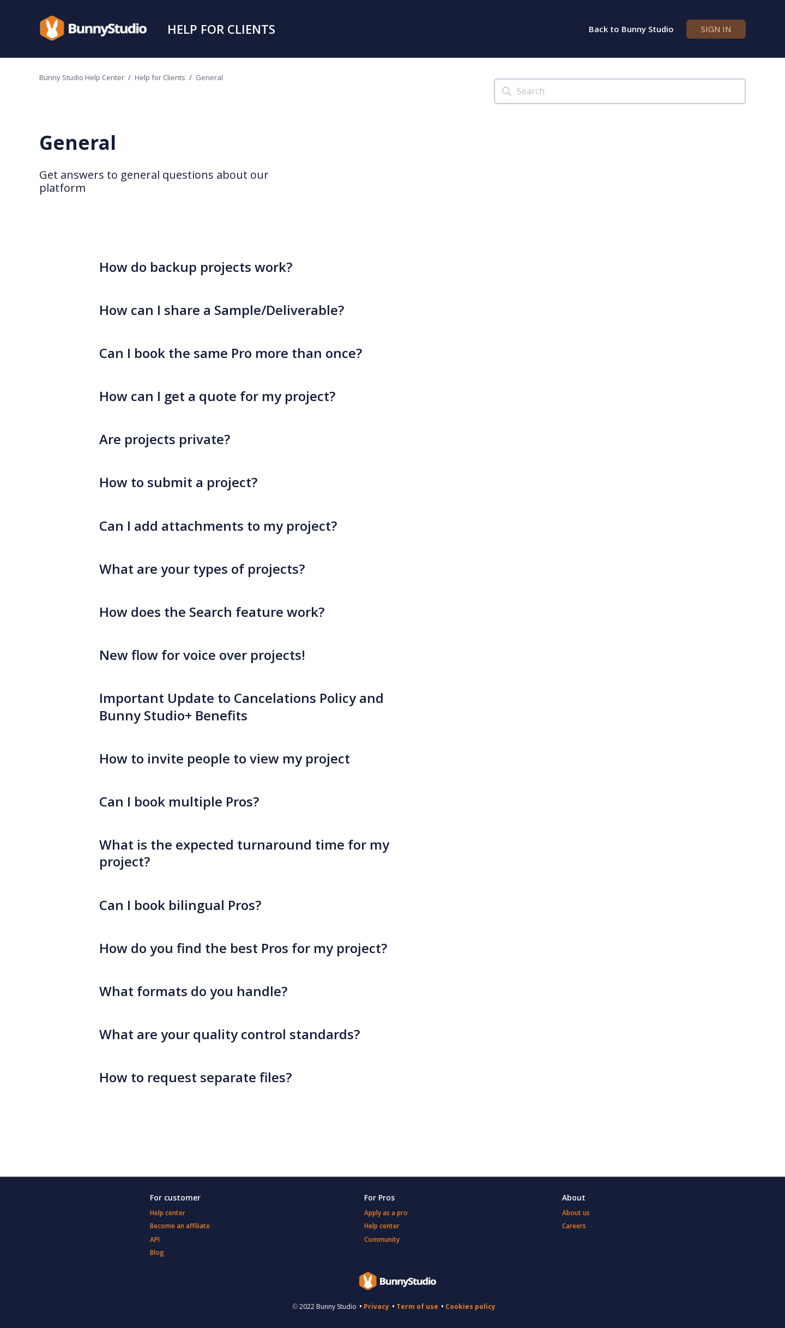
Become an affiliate (180, 1225)
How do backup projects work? (195, 266)
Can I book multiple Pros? (179, 801)
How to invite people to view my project (224, 758)
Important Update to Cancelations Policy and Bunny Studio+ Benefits (241, 706)
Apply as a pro (386, 1212)
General (209, 77)
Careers (574, 1225)
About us (576, 1212)
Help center (167, 1212)
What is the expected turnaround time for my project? (244, 853)
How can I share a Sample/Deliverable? (221, 309)
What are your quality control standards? (229, 1034)
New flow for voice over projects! (202, 654)
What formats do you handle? (193, 991)
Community (382, 1239)
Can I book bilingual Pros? (180, 904)
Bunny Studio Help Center (81, 77)
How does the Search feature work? (211, 611)
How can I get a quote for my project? (217, 395)
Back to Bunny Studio (631, 28)
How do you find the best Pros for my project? (243, 947)
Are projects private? (164, 438)
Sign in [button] (716, 28)
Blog (157, 1252)
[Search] (620, 91)
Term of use (417, 1306)
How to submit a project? (178, 482)
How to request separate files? (195, 1077)
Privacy (376, 1306)
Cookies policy (470, 1306)
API (155, 1239)
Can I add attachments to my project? (218, 525)
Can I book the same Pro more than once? (230, 352)
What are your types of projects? (202, 568)
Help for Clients (221, 29)
